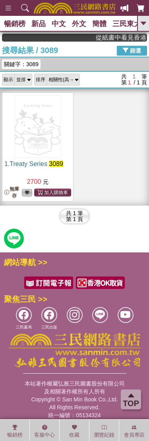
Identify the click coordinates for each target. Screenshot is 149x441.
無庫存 (11, 192)
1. (33, 163)
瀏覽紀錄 (104, 431)
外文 (79, 24)
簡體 (99, 24)
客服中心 (44, 431)
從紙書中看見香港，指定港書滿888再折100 (124, 37)
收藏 (74, 431)
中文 (59, 24)
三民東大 (126, 24)
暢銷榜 (14, 24)
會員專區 (134, 431)
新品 (38, 24)
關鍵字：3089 (21, 64)
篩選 (132, 50)
